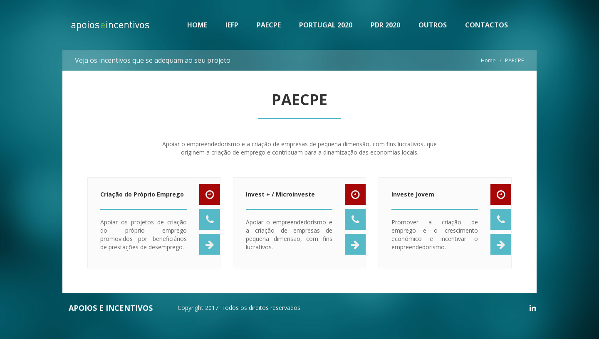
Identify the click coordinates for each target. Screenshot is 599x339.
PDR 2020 (385, 24)
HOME (197, 24)
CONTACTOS (486, 24)
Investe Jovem (412, 197)
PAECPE (269, 24)
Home (488, 60)
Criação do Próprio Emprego (142, 197)
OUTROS (432, 24)
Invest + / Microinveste (280, 197)
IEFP (231, 24)
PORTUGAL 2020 (325, 24)
